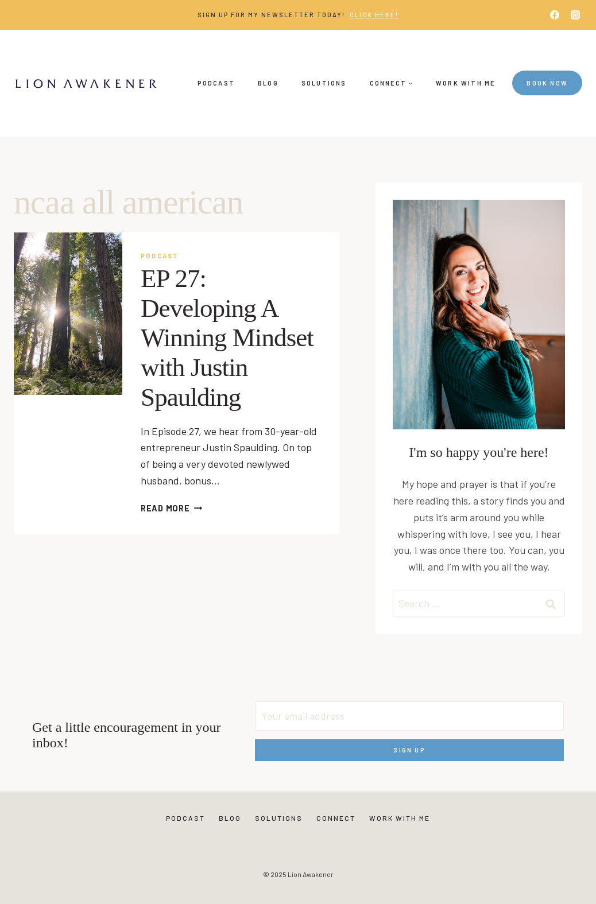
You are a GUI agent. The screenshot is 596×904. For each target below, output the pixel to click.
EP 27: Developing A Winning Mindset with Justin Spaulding (227, 338)
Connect (335, 818)
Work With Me (465, 83)
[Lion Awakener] (85, 83)
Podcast (216, 83)
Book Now (547, 83)
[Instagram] (575, 15)
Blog (268, 83)
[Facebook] (554, 15)
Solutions (324, 83)
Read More (171, 508)
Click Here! (374, 14)
